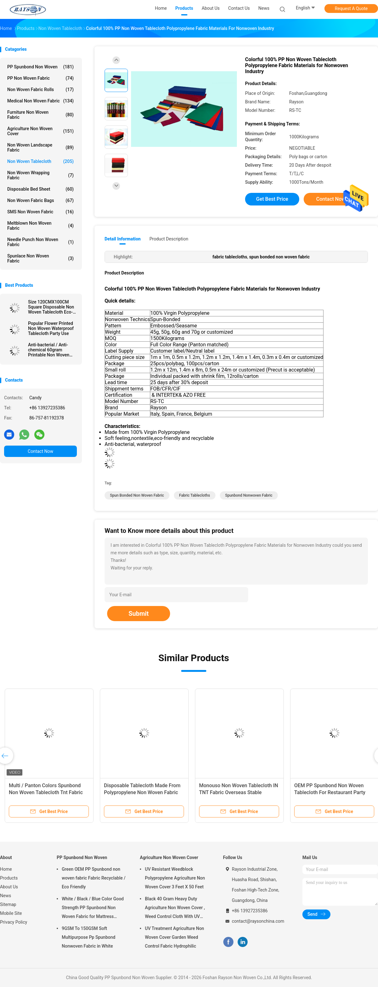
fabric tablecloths (194, 495)
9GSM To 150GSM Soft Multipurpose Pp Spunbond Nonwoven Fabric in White (88, 937)
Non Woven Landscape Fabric (40, 147)
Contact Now (40, 451)
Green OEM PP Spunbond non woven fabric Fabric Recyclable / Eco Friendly (93, 878)
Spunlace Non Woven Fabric (40, 258)
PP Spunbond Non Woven (40, 67)
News (5, 895)
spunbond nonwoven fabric (248, 495)
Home (6, 869)
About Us (9, 886)
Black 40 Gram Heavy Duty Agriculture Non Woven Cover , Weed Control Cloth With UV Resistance (175, 908)
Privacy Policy (13, 922)
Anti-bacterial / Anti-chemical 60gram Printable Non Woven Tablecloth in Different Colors (50, 349)
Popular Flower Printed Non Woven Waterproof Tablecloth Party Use (51, 328)
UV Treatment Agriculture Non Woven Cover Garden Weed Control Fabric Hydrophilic (174, 937)
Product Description (168, 238)
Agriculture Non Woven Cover (40, 131)
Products (9, 877)
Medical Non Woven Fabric (40, 101)
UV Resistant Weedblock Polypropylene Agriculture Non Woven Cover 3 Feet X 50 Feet (175, 878)
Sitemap (8, 904)
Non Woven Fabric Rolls (40, 89)
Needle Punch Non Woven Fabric (40, 242)
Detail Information (122, 238)
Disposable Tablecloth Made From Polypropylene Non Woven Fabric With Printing (142, 792)
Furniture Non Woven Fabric (40, 115)
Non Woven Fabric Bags (40, 200)
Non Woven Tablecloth (40, 161)
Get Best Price (272, 199)
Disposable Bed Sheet (40, 189)
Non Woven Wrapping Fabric (40, 175)
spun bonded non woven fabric (137, 495)
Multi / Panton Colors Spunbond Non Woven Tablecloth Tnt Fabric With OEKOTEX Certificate (46, 792)
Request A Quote (351, 8)
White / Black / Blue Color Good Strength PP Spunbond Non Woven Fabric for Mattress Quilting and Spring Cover (93, 908)
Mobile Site (11, 913)
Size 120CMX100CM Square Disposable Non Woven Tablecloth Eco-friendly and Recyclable (51, 307)
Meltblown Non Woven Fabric (40, 226)
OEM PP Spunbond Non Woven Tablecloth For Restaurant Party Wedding (329, 792)
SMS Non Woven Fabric (40, 212)
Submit (139, 613)
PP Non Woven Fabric (40, 78)
